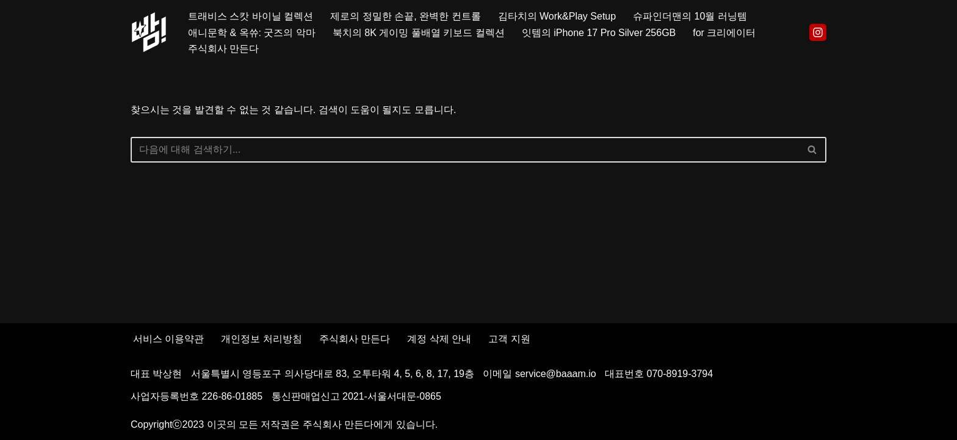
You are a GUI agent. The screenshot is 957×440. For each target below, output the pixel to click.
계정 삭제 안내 (439, 339)
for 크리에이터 (724, 33)
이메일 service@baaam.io (539, 374)
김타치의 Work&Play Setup (557, 16)
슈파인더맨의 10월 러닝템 (690, 16)
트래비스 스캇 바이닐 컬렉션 (250, 16)
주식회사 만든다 (223, 48)
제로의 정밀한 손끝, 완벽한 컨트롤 (405, 16)
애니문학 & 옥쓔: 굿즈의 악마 (252, 33)
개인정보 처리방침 (261, 339)
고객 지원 (509, 339)
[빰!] (149, 32)
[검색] (465, 150)
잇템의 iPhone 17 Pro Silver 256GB (599, 33)
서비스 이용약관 (168, 339)
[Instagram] (817, 32)
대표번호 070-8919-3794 (659, 374)
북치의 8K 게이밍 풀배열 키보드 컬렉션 (419, 33)
